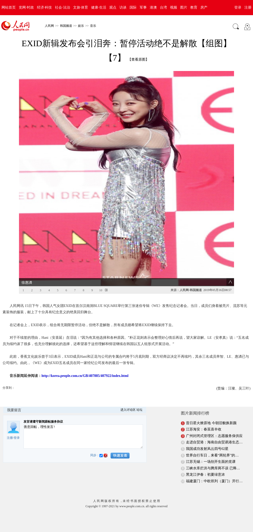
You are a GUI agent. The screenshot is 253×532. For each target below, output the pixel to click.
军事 (143, 7)
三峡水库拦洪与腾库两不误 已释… (213, 468)
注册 (247, 7)
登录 (237, 7)
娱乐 (81, 26)
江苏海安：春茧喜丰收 (203, 429)
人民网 (49, 26)
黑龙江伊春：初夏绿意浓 (205, 474)
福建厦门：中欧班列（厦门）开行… (214, 481)
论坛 (139, 410)
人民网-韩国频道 (191, 290)
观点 (112, 7)
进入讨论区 (128, 410)
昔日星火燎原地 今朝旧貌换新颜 (211, 423)
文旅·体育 (80, 7)
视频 (173, 7)
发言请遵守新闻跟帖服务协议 (43, 421)
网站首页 (9, 7)
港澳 (153, 7)
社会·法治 (62, 7)
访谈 (122, 7)
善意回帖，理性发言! (83, 436)
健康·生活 (98, 7)
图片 (183, 7)
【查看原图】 (138, 59)
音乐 (93, 26)
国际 (133, 7)
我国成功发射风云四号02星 (207, 449)
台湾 (163, 7)
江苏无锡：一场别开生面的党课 (211, 462)
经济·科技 (44, 7)
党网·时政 (26, 7)
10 (100, 290)
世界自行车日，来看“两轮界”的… (212, 455)
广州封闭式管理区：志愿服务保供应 (214, 436)
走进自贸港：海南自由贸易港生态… (214, 442)
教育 (193, 7)
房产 (203, 7)
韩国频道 (66, 26)
